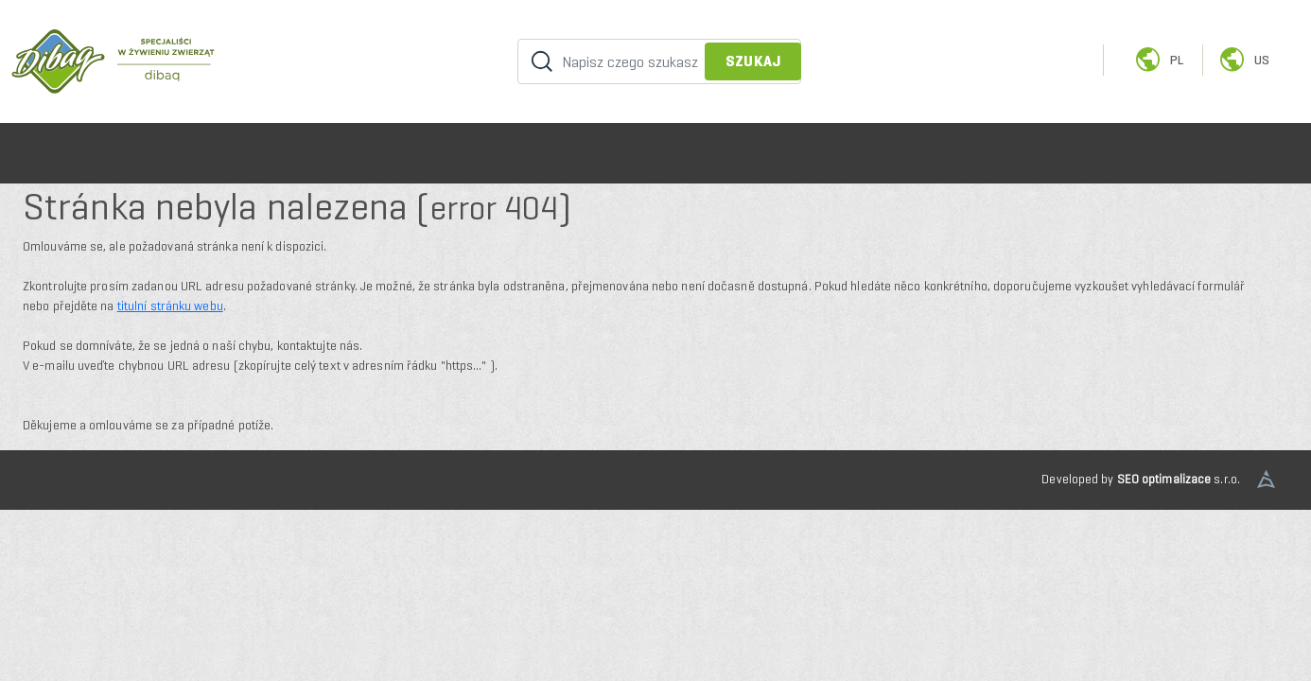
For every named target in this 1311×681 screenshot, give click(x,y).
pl (1158, 60)
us (1243, 60)
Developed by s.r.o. (1140, 479)
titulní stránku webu (170, 306)
